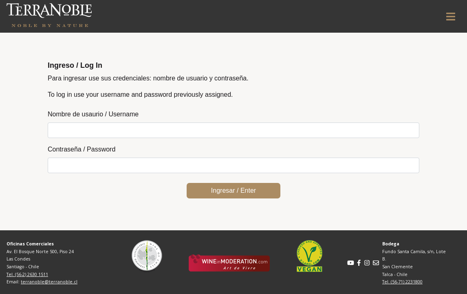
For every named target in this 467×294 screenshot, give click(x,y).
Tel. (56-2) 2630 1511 (27, 274)
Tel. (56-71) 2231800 (402, 282)
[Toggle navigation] (450, 16)
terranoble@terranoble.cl (49, 282)
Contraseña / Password (81, 149)
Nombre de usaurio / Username (93, 114)
